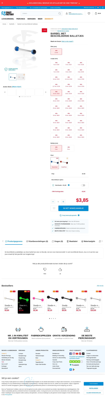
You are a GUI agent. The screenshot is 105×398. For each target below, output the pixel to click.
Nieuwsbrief (5, 368)
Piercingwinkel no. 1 (7, 7)
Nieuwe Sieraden (6, 360)
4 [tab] (55, 319)
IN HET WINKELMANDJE (73, 208)
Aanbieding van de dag (8, 357)
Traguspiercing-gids (91, 368)
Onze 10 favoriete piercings (93, 362)
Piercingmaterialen (91, 357)
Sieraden (31, 19)
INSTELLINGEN (93, 388)
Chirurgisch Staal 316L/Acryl (70, 29)
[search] (39, 13)
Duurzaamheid (56, 368)
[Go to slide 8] (30, 96)
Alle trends (100, 286)
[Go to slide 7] (28, 96)
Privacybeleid (8, 394)
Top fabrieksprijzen (21, 7)
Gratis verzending (55, 7)
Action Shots (55, 366)
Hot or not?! (5, 364)
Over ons (54, 364)
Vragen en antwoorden (92, 355)
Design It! (49, 19)
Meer (40, 19)
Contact (88, 353)
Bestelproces (55, 353)
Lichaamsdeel (8, 19)
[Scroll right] (3, 241)
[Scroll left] (102, 241)
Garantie (54, 360)
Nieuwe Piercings (6, 355)
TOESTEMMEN (93, 383)
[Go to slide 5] (25, 96)
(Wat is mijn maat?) (67, 41)
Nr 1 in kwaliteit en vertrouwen (38, 7)
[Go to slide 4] (24, 96)
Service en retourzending (59, 357)
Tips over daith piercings (92, 366)
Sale (3, 362)
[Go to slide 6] (27, 96)
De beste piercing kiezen (92, 364)
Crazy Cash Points (57, 362)
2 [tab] (51, 319)
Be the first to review (63, 31)
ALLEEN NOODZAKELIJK (93, 392)
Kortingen (4, 366)
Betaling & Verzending (58, 355)
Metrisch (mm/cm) (89, 7)
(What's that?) (16, 87)
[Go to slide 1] (19, 96)
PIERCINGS (20, 19)
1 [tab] (50, 319)
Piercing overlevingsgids (92, 360)
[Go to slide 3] (22, 96)
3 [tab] (53, 319)
